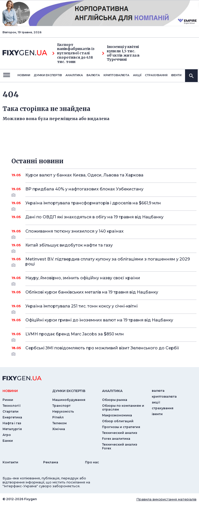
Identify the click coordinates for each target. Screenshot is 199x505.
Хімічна (58, 429)
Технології (12, 406)
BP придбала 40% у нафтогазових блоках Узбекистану (104, 191)
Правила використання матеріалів (166, 499)
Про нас (92, 462)
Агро (7, 435)
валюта (93, 75)
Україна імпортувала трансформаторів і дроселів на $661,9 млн (104, 205)
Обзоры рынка (114, 400)
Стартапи (11, 411)
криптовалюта (116, 75)
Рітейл (58, 417)
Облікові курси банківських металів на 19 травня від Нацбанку (104, 292)
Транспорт (61, 406)
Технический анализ (119, 433)
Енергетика (12, 417)
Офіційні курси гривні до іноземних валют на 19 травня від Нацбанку (104, 320)
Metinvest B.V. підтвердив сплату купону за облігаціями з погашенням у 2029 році (107, 262)
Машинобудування (68, 400)
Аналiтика (74, 75)
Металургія (12, 429)
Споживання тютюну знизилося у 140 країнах (104, 233)
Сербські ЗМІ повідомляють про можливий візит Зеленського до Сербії (104, 350)
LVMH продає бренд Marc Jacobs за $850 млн (104, 336)
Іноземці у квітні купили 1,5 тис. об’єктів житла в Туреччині (121, 53)
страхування (156, 75)
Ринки (8, 400)
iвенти (176, 75)
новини (24, 75)
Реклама (50, 462)
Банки (8, 441)
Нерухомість (63, 411)
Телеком (59, 423)
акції (137, 75)
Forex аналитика (116, 439)
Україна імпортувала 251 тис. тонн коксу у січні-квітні (104, 308)
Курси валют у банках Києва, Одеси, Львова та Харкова (104, 175)
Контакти (10, 462)
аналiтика (112, 391)
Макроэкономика (117, 415)
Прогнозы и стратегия (121, 427)
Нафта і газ (12, 423)
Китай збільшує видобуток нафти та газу (104, 247)
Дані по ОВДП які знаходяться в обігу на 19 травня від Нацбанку (104, 217)
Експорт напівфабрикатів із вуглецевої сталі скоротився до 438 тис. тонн (73, 53)
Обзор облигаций (118, 421)
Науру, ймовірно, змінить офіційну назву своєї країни (104, 279)
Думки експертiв (48, 75)
